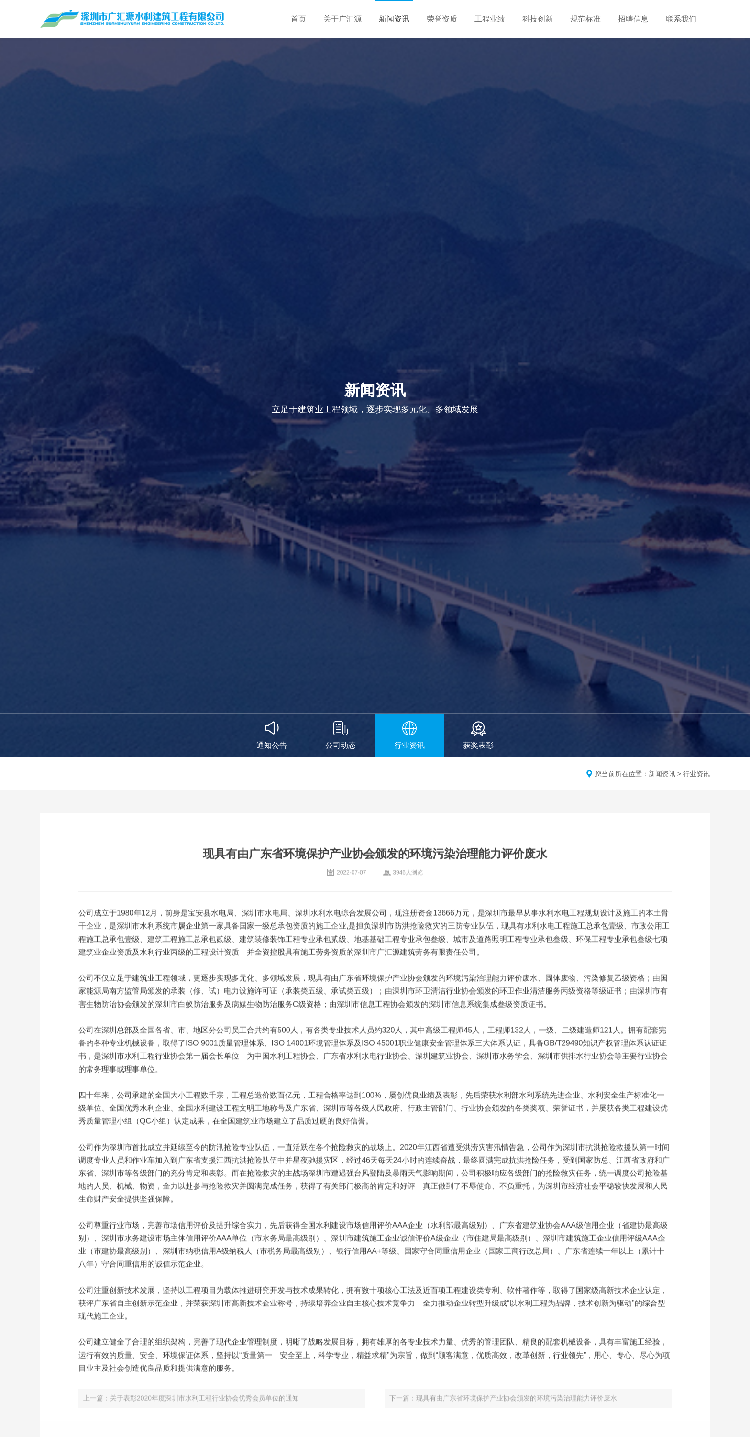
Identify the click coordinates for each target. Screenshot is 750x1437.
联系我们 (681, 19)
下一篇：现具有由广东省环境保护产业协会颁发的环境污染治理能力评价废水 (503, 1405)
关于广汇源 (342, 19)
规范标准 (585, 19)
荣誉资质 (442, 19)
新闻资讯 (394, 19)
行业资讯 (696, 774)
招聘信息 (633, 19)
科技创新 (537, 19)
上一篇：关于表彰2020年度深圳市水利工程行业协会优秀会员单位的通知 (191, 1405)
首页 (298, 19)
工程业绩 (489, 19)
